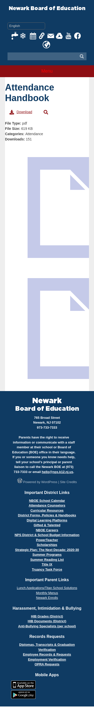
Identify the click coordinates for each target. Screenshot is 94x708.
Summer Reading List (47, 560)
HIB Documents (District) (47, 621)
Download (21, 112)
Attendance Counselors (47, 505)
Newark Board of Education (47, 8)
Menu (47, 71)
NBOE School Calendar (47, 501)
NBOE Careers (47, 530)
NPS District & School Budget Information (47, 535)
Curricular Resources (46, 510)
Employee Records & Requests (47, 654)
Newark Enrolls (47, 598)
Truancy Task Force (47, 569)
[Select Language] (26, 26)
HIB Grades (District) (47, 616)
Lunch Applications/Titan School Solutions (47, 588)
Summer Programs (46, 554)
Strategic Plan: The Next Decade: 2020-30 (47, 550)
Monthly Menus (47, 593)
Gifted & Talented (47, 525)
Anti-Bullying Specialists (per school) (47, 626)
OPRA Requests (47, 664)
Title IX (47, 564)
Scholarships (47, 545)
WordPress (49, 482)
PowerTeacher (47, 540)
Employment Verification (47, 659)
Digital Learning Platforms (47, 520)
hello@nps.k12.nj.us (57, 472)
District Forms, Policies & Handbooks (47, 515)
